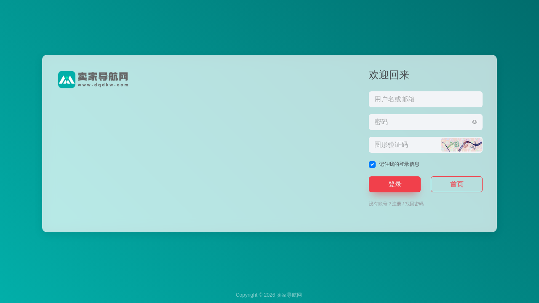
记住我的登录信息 (399, 164)
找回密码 (414, 203)
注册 (396, 203)
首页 (457, 184)
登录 (395, 184)
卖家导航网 (289, 295)
